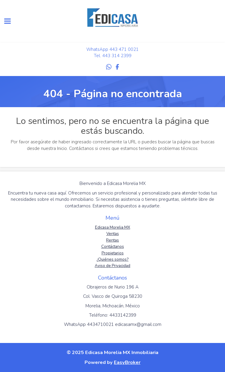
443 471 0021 (124, 49)
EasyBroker (127, 362)
